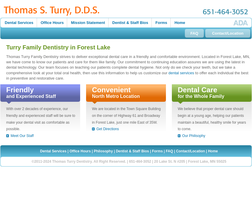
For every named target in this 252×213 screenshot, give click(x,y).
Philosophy (103, 151)
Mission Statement (88, 22)
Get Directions (107, 129)
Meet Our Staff (22, 136)
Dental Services (19, 22)
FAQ (194, 33)
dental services (181, 73)
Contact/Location (227, 33)
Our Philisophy (193, 136)
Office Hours (52, 22)
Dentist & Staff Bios (130, 22)
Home (180, 22)
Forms (161, 22)
